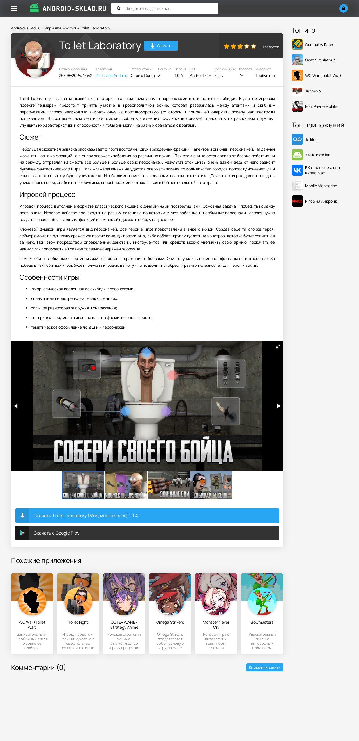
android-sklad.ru (25, 28)
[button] (278, 346)
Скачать (161, 46)
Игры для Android (60, 28)
